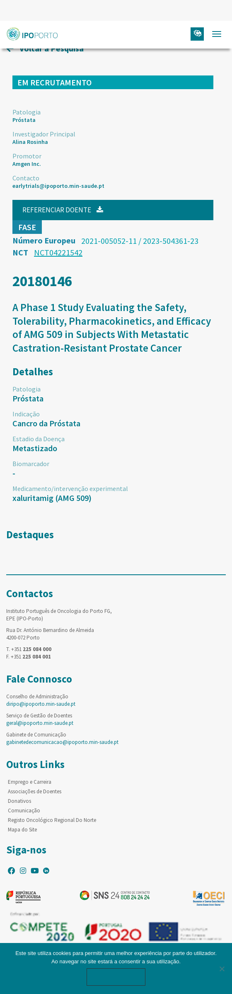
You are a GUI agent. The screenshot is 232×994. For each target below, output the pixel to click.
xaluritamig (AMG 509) (52, 498)
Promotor (26, 156)
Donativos (19, 800)
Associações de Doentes (34, 791)
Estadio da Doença (38, 439)
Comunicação (24, 810)
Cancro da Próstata (46, 423)
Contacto (25, 178)
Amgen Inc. (26, 164)
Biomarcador (30, 463)
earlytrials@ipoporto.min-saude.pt (58, 186)
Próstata (24, 120)
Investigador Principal (43, 134)
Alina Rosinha (30, 142)
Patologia (26, 112)
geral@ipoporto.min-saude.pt (39, 723)
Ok (116, 977)
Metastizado (34, 448)
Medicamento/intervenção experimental (70, 488)
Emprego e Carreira (29, 781)
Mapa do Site (22, 829)
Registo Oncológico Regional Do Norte (52, 820)
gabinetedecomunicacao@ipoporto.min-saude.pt (62, 742)
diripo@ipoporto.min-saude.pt (40, 703)
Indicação (26, 414)
